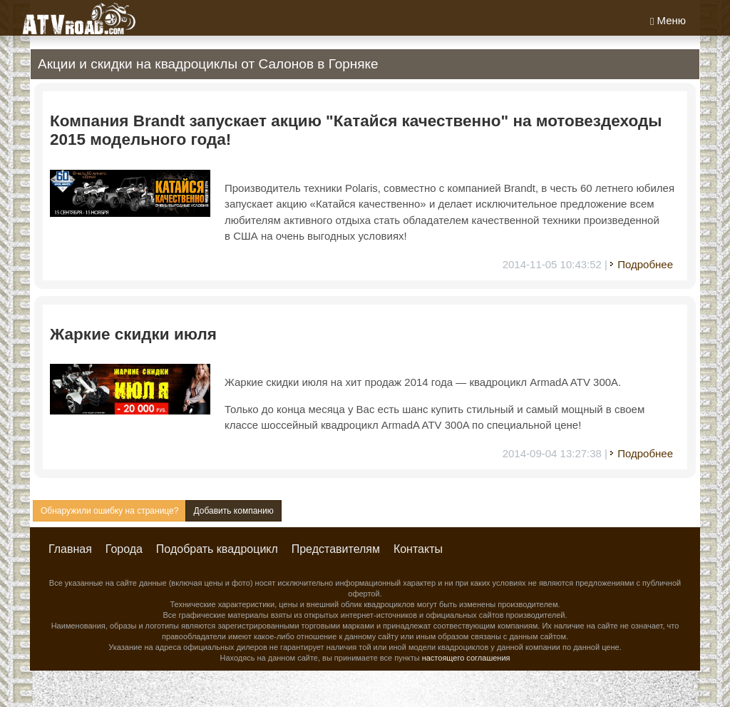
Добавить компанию (233, 511)
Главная (70, 549)
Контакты (418, 549)
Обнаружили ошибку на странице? (109, 511)
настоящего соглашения (466, 657)
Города (124, 549)
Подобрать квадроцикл (217, 549)
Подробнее (645, 264)
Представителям (336, 549)
